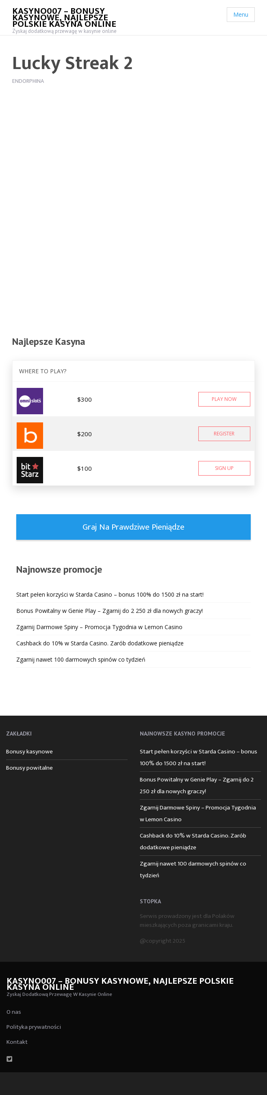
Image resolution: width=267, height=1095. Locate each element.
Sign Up (224, 468)
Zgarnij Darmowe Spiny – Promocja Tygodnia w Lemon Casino (99, 627)
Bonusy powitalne (29, 768)
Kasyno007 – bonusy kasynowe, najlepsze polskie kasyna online (64, 18)
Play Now (224, 399)
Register (224, 433)
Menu (240, 14)
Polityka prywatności (34, 1027)
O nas (14, 1012)
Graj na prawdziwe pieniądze (133, 527)
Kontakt (17, 1042)
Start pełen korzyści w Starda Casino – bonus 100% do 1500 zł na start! (110, 594)
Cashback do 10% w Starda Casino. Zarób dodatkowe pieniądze (100, 643)
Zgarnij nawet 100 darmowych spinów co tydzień (80, 659)
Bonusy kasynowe (29, 752)
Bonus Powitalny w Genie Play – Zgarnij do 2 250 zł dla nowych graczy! (109, 611)
